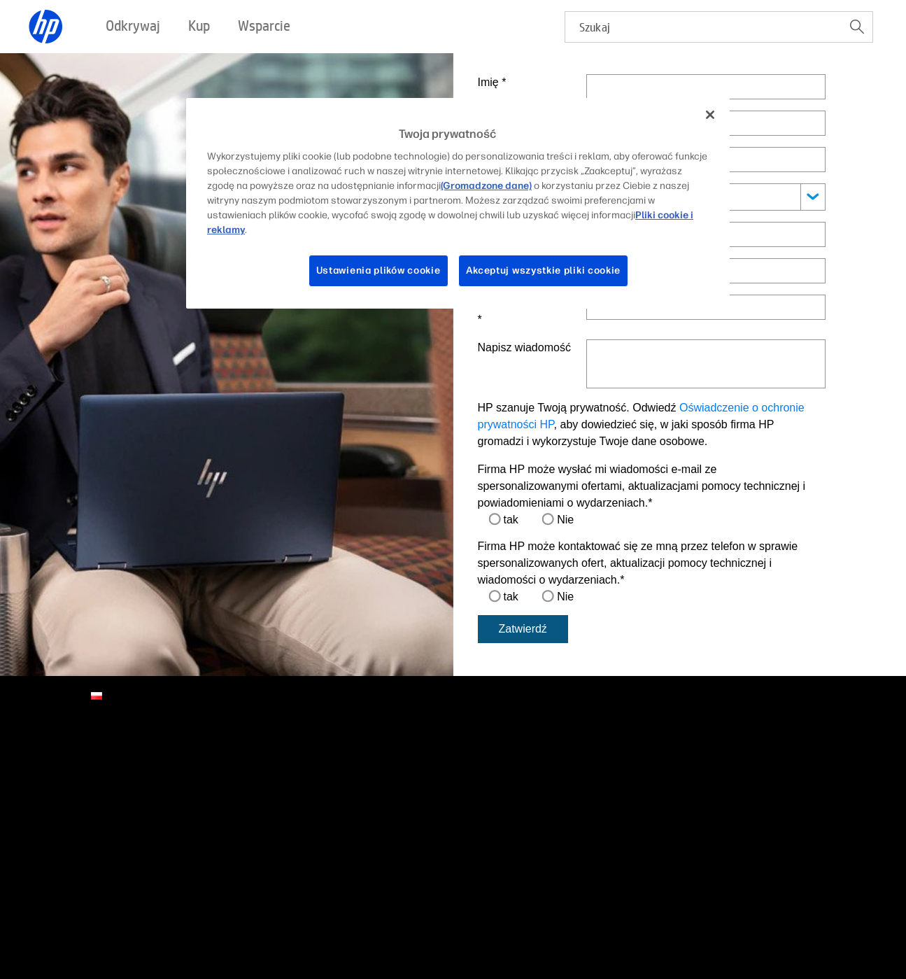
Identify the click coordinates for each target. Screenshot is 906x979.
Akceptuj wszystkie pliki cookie (543, 270)
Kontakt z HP (56, 766)
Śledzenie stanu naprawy (428, 830)
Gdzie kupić (225, 818)
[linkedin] (727, 768)
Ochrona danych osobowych (389, 900)
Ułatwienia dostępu (268, 900)
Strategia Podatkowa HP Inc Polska (390, 916)
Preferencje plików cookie (522, 900)
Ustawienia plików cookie (378, 270)
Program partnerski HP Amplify (613, 766)
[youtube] (821, 768)
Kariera (43, 783)
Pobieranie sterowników (425, 766)
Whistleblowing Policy (719, 916)
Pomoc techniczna (413, 743)
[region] (458, 203)
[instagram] (774, 768)
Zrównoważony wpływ (74, 818)
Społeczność (401, 812)
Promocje (220, 800)
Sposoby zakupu (236, 743)
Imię (492, 82)
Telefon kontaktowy (525, 311)
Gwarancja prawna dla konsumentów (216, 916)
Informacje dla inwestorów (84, 800)
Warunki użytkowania (73, 916)
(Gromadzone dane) (486, 186)
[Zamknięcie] (710, 114)
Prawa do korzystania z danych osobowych (687, 900)
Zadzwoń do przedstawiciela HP (269, 766)
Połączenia (744, 743)
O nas (40, 743)
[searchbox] (703, 27)
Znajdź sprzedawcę (242, 783)
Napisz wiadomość (524, 347)
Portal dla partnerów (590, 783)
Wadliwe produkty (65, 900)
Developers (571, 800)
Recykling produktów (165, 900)
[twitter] (798, 768)
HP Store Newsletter (71, 853)
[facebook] (751, 768)
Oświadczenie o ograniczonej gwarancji (569, 916)
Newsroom (50, 835)
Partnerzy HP (575, 743)
